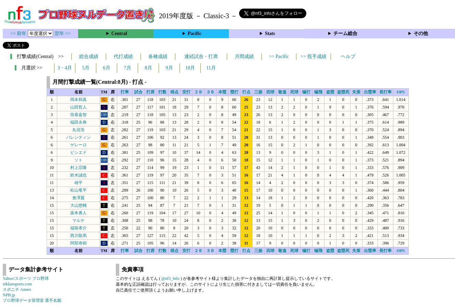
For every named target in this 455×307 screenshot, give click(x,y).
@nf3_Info (170, 278)
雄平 (78, 182)
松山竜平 (78, 190)
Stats (270, 33)
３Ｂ (210, 92)
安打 (186, 92)
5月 (85, 67)
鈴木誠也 (78, 175)
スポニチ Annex (17, 289)
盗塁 (330, 92)
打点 (246, 92)
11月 (211, 67)
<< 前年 (19, 33)
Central (119, 33)
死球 (294, 92)
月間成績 (244, 56)
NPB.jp (9, 295)
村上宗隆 (78, 167)
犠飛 (318, 92)
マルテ (78, 220)
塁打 (234, 92)
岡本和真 (78, 99)
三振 (258, 92)
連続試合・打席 (201, 56)
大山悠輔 (78, 205)
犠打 (306, 92)
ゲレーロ (78, 145)
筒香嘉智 (78, 114)
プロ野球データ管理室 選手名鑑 (32, 300)
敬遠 (282, 92)
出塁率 (370, 92)
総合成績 (88, 56)
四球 (270, 92)
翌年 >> (62, 33)
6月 (106, 67)
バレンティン (78, 137)
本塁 (222, 92)
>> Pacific (279, 56)
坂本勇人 (78, 213)
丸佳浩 (78, 129)
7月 (127, 67)
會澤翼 (78, 197)
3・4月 (65, 67)
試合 (138, 92)
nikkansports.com (17, 284)
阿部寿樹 (78, 243)
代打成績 (123, 56)
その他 (421, 33)
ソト (78, 160)
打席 (150, 92)
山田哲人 (78, 107)
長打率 (385, 92)
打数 (162, 92)
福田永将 (78, 122)
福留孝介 (78, 228)
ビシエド (78, 152)
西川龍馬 (78, 235)
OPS (401, 92)
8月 (148, 67)
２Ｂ (198, 92)
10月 (190, 67)
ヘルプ (348, 56)
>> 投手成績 (313, 56)
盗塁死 (343, 92)
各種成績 (158, 56)
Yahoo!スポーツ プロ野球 (26, 278)
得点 (174, 92)
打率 (125, 92)
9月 (169, 67)
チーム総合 (345, 33)
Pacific (194, 33)
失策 (356, 92)
